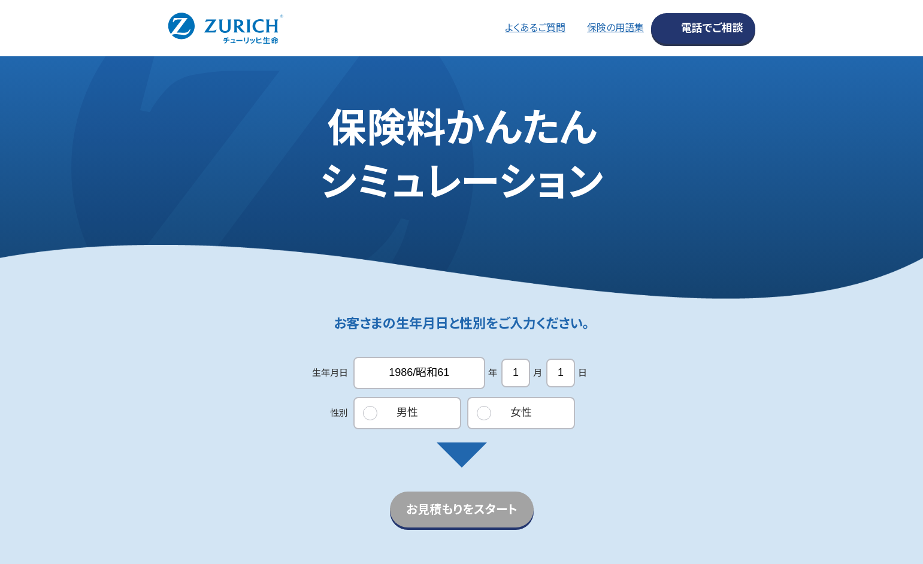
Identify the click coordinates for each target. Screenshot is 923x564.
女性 (521, 413)
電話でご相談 (712, 28)
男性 (407, 413)
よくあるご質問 (535, 28)
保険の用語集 (615, 28)
